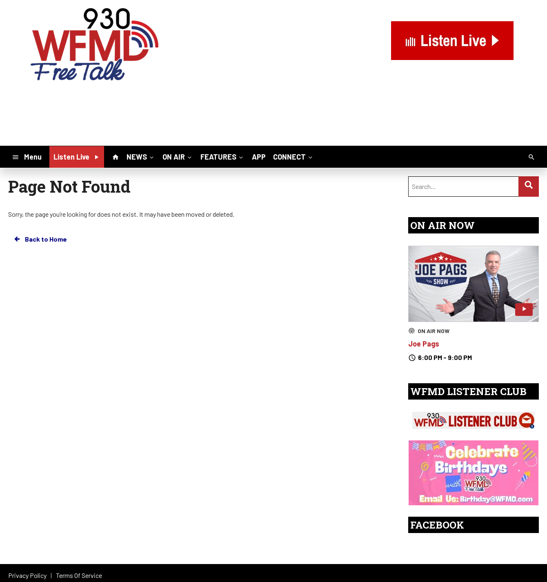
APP (259, 156)
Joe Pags (423, 343)
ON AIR (177, 156)
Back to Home (40, 239)
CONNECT (293, 156)
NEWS (141, 156)
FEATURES (222, 156)
